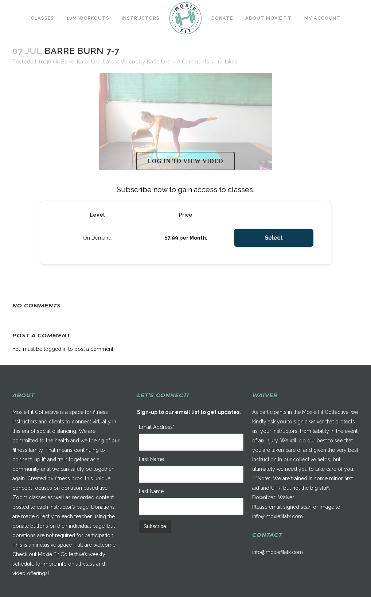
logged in (55, 349)
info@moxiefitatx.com (277, 516)
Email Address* (157, 427)
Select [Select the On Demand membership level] (273, 237)
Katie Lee (89, 62)
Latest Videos (120, 62)
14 (227, 61)
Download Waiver (273, 497)
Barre (67, 62)
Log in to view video (185, 161)
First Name (151, 459)
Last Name (151, 491)
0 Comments (193, 62)
